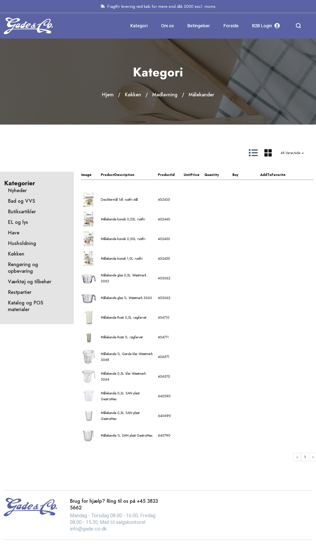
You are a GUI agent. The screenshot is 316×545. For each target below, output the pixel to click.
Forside (231, 25)
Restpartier (19, 292)
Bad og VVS (21, 201)
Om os (167, 25)
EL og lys (18, 222)
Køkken (133, 94)
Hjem (108, 94)
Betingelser (198, 25)
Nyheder (17, 190)
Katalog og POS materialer (25, 306)
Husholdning (22, 243)
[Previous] (297, 457)
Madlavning (165, 94)
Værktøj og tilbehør (29, 281)
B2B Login (266, 25)
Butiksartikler (22, 211)
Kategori (139, 25)
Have (13, 232)
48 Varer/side (292, 152)
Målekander (201, 94)
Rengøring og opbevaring (23, 267)
